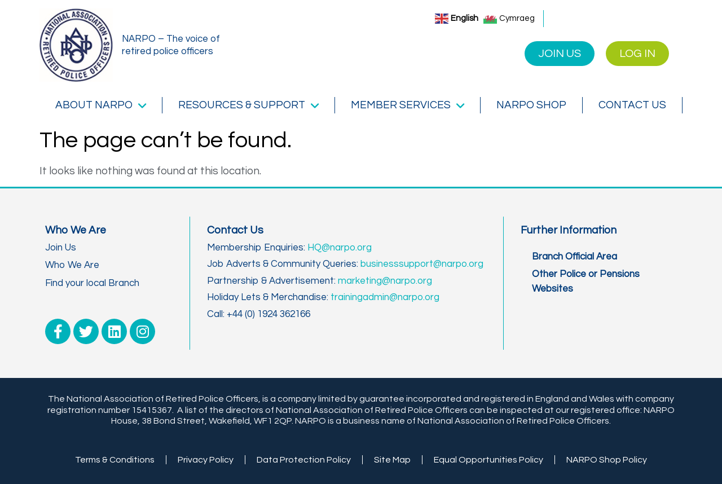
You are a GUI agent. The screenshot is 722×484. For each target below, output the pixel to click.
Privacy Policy (206, 459)
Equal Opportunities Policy (488, 459)
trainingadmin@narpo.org (385, 297)
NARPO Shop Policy (606, 459)
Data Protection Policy (304, 459)
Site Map (392, 459)
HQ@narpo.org (339, 248)
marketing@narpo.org (385, 281)
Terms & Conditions (115, 459)
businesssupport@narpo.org (421, 264)
